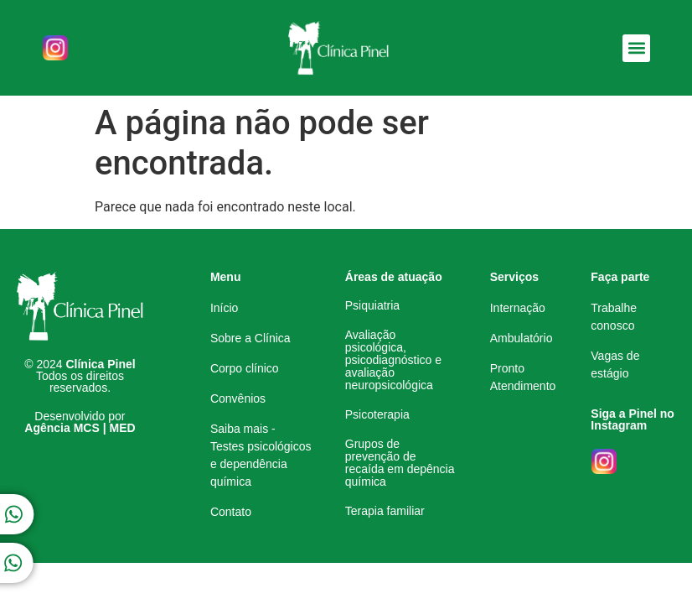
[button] (636, 48)
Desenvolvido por (79, 422)
